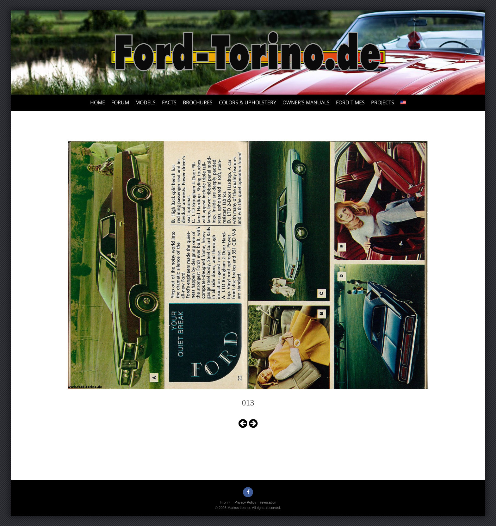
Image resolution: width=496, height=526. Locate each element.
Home (97, 102)
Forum (120, 102)
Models (145, 102)
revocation (268, 502)
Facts (169, 102)
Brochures (198, 102)
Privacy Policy (245, 502)
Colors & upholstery (247, 102)
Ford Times (350, 102)
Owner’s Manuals (306, 102)
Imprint (225, 502)
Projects (382, 102)
